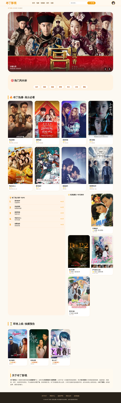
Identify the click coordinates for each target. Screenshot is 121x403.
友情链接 (76, 396)
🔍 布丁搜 (91, 3)
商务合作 (68, 396)
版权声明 (60, 396)
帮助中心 (52, 396)
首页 (33, 3)
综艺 (47, 3)
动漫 (52, 3)
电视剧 (43, 3)
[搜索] (78, 3)
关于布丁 (44, 396)
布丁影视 (10, 8)
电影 (37, 3)
